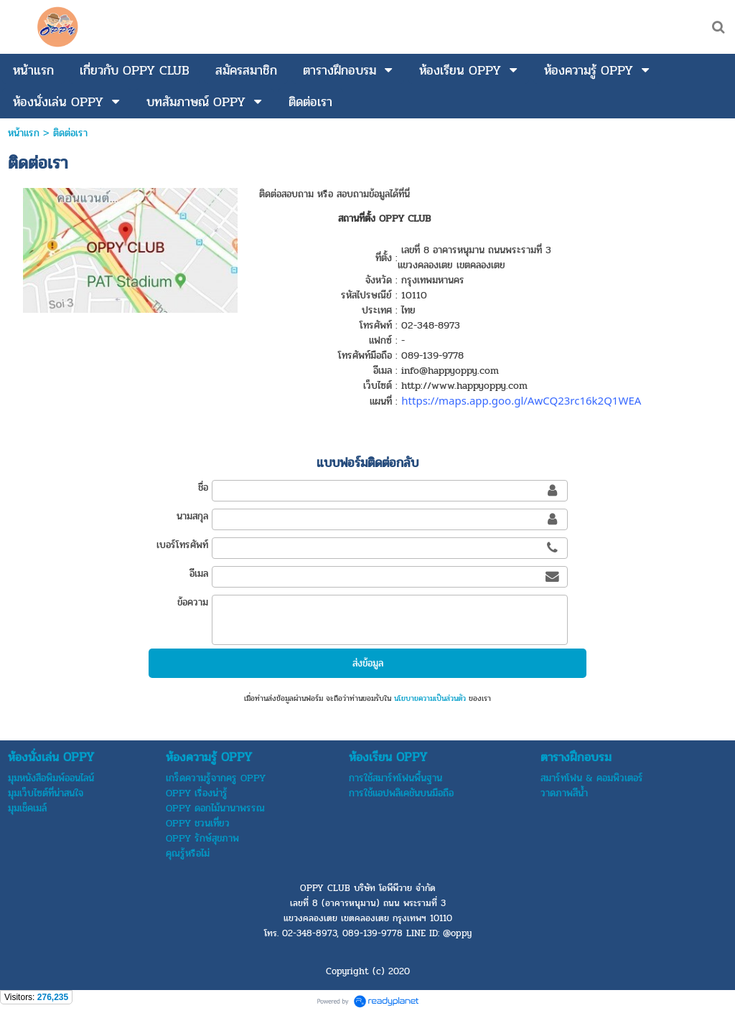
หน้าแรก (23, 133)
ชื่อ (203, 487)
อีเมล (198, 573)
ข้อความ (192, 602)
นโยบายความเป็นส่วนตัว (430, 698)
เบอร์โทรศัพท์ (182, 544)
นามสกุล (192, 516)
